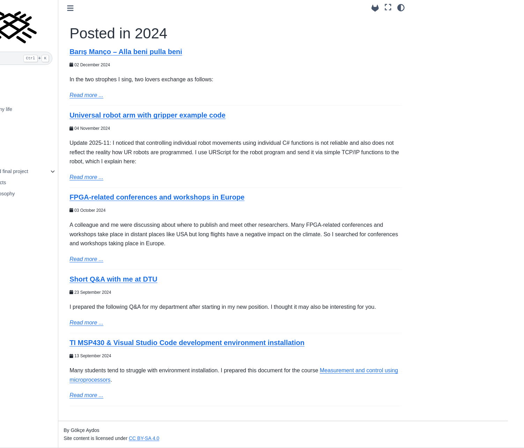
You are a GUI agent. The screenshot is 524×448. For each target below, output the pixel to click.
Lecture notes (40, 160)
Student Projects (43, 182)
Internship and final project (54, 171)
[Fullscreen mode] (388, 7)
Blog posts (37, 131)
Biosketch (36, 98)
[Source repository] (375, 8)
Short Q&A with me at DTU (169, 279)
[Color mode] (400, 7)
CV (28, 87)
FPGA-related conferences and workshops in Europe (213, 197)
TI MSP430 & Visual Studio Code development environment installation (243, 352)
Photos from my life (46, 109)
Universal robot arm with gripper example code (204, 115)
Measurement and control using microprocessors (186, 389)
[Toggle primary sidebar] (126, 8)
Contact (34, 76)
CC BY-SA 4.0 (200, 438)
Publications (39, 120)
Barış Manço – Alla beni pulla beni (182, 51)
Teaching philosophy (48, 193)
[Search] (65, 58)
